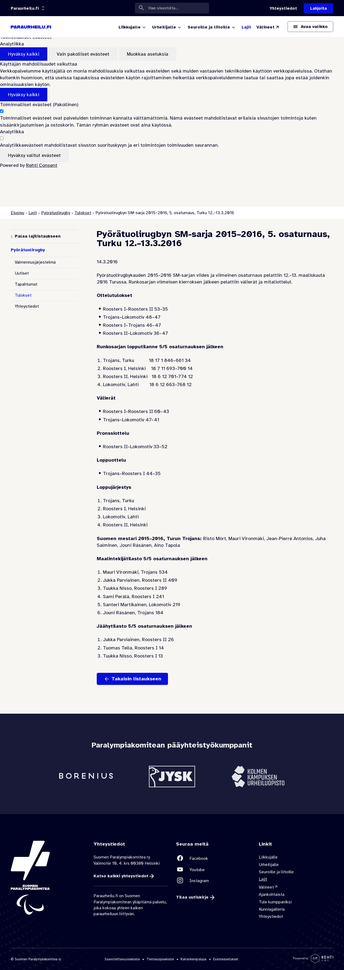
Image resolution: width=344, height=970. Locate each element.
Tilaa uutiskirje (192, 897)
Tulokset (82, 212)
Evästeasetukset (225, 959)
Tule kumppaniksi (275, 902)
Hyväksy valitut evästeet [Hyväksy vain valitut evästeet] (34, 155)
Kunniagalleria (272, 909)
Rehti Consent (41, 165)
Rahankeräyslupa (193, 959)
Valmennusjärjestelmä (35, 262)
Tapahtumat (26, 284)
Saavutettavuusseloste (122, 959)
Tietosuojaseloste (160, 959)
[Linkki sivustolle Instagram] (213, 880)
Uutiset (22, 273)
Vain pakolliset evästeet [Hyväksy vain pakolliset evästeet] (83, 54)
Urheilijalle (269, 864)
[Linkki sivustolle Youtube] (213, 869)
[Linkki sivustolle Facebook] (213, 858)
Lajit (32, 212)
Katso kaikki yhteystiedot (121, 876)
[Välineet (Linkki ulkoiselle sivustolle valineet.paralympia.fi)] (268, 27)
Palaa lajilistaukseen (37, 236)
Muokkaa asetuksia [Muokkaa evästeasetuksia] (147, 54)
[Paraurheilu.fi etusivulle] (31, 27)
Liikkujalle (268, 857)
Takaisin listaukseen (136, 679)
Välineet (266, 887)
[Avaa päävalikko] (310, 26)
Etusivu (17, 212)
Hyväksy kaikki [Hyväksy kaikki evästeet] (23, 54)
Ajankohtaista (271, 894)
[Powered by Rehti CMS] (313, 961)
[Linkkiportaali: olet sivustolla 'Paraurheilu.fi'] (25, 8)
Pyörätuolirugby (55, 212)
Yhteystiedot (27, 306)
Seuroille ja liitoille (276, 872)
